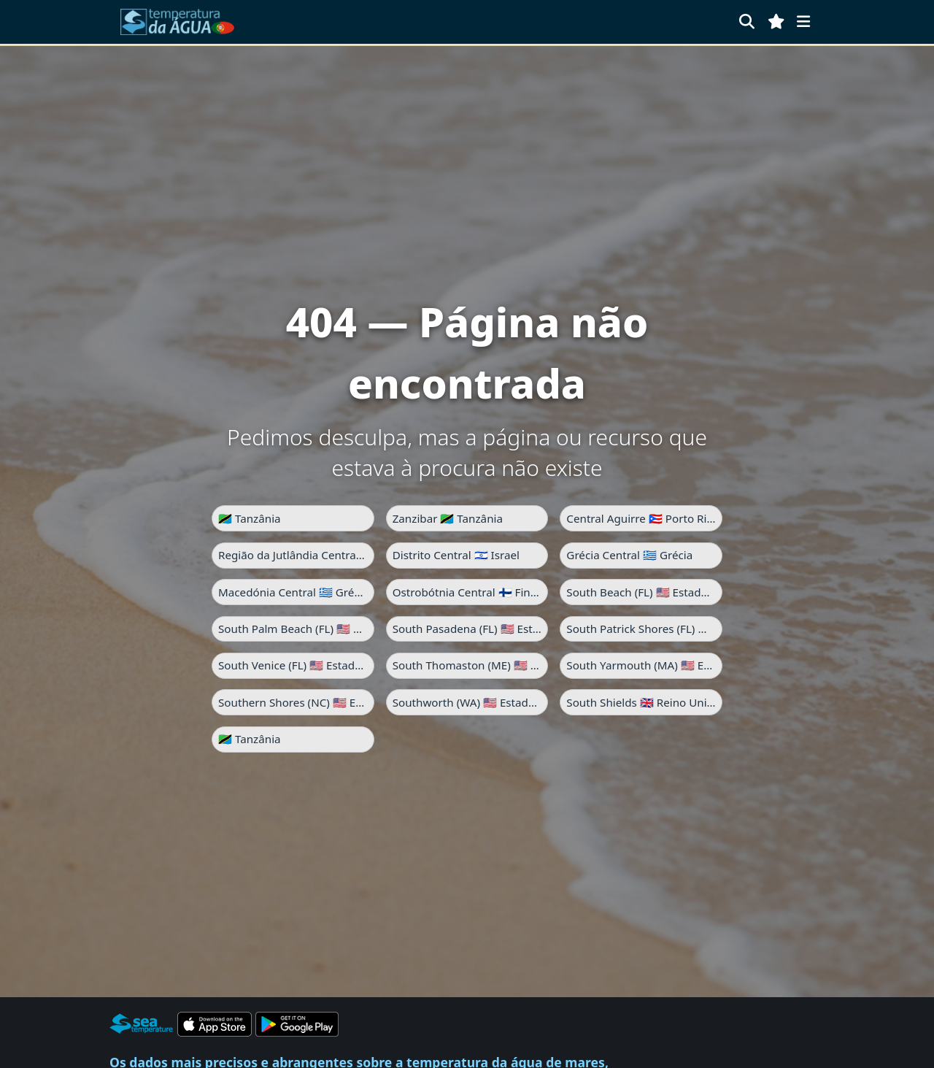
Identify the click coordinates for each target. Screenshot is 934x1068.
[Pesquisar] (747, 21)
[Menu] (803, 21)
